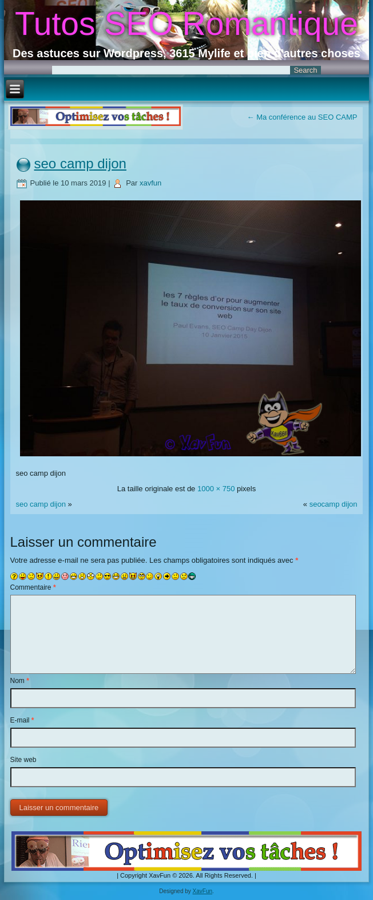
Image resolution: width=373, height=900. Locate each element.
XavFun (202, 891)
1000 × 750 (216, 488)
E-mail (22, 720)
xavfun (150, 183)
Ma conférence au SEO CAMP (302, 117)
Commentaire (33, 587)
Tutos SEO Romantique (186, 23)
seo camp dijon (80, 163)
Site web (23, 760)
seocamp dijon (333, 504)
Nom (19, 681)
